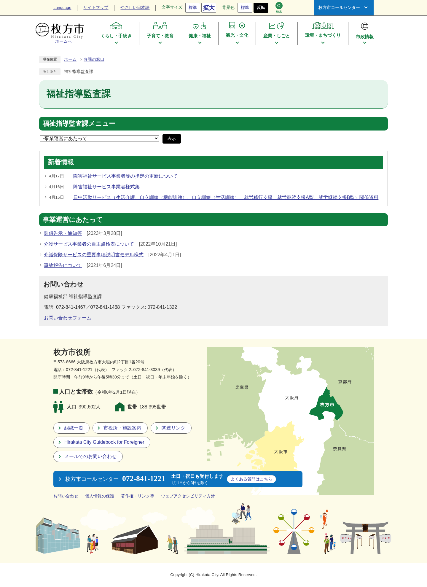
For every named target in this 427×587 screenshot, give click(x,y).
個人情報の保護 (99, 496)
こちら (251, 479)
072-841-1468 (105, 307)
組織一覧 (73, 427)
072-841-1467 (71, 307)
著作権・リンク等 (137, 496)
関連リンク (173, 427)
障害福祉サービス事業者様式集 (106, 186)
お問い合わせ (65, 496)
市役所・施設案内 (122, 427)
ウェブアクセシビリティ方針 (188, 496)
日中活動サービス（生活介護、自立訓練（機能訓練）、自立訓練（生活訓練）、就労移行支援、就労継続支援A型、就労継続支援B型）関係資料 (225, 197)
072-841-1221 (79, 369)
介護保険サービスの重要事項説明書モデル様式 (94, 254)
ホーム (70, 59)
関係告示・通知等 (63, 233)
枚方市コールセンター (339, 7)
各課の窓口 (94, 59)
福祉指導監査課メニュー (79, 123)
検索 (279, 7)
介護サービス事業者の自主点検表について (89, 243)
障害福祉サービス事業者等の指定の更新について (125, 176)
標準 (193, 7)
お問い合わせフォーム (67, 317)
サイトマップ (95, 7)
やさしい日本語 (134, 7)
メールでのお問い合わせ (90, 456)
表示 (172, 138)
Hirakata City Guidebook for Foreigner (104, 442)
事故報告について (63, 265)
